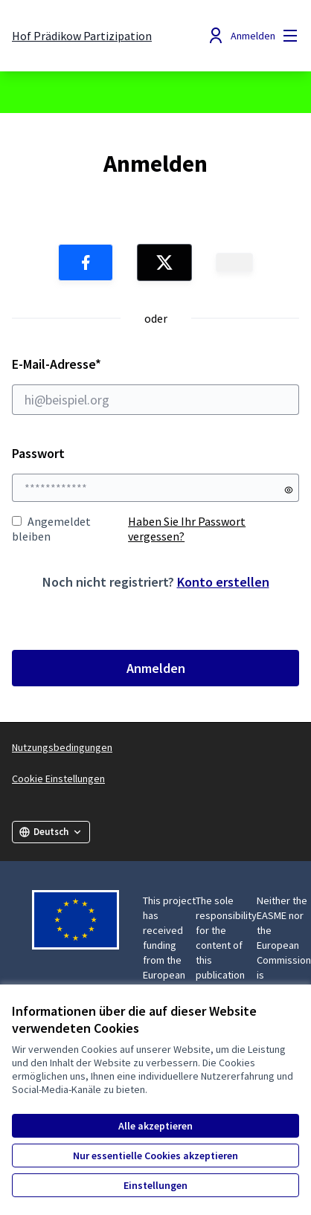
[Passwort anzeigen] (288, 490)
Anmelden (155, 668)
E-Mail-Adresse (155, 385)
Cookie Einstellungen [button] (58, 778)
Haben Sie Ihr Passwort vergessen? (187, 529)
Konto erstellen (223, 581)
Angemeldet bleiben (51, 529)
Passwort (38, 453)
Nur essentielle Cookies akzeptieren (155, 1155)
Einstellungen (155, 1185)
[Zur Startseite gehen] (82, 35)
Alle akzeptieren (155, 1125)
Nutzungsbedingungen (62, 747)
